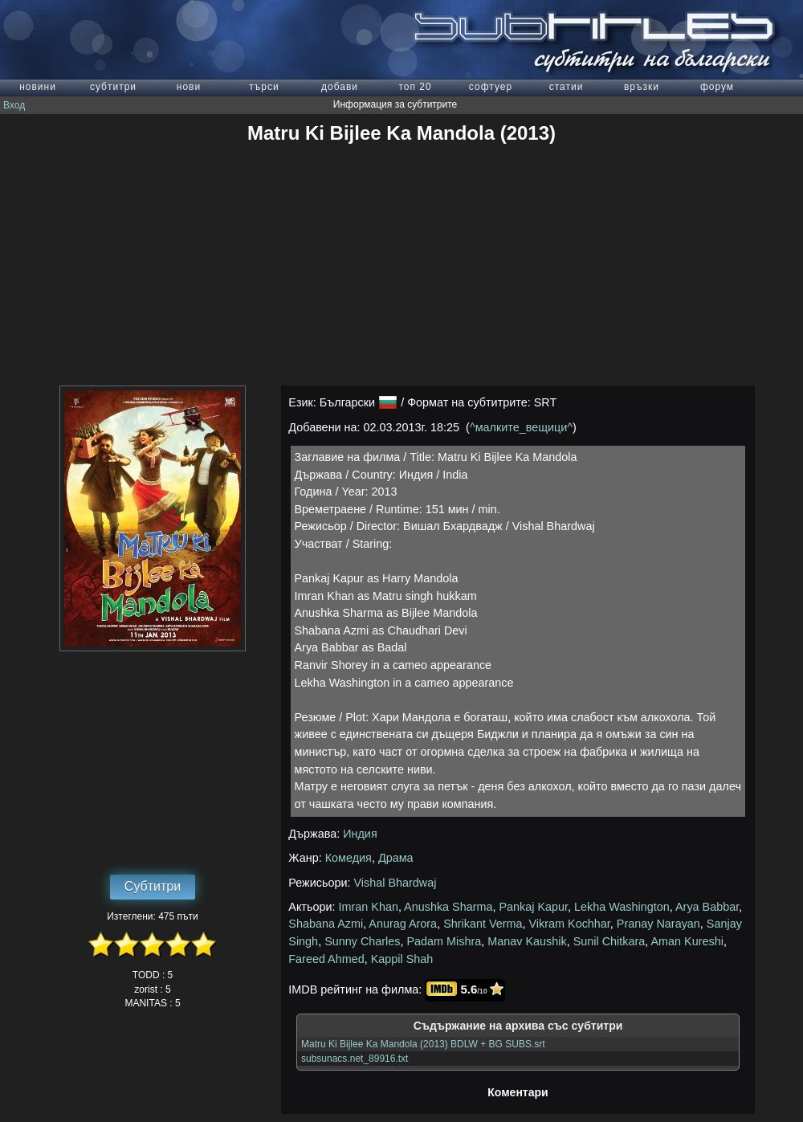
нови (189, 86)
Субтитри (152, 886)
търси (264, 86)
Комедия (348, 857)
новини (37, 86)
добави (339, 86)
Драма (396, 857)
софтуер (490, 86)
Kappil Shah (402, 959)
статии (566, 86)
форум (717, 86)
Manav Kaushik (526, 941)
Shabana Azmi (325, 923)
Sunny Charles (362, 941)
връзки (641, 86)
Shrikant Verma (482, 923)
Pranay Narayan (658, 923)
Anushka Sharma (448, 906)
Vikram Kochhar (569, 923)
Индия (360, 833)
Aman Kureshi (686, 941)
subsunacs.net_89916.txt (354, 1058)
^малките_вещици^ (521, 427)
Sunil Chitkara (609, 941)
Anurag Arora (403, 923)
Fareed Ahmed (326, 959)
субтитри (113, 86)
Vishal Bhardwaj (395, 882)
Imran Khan (368, 906)
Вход (14, 105)
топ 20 (414, 86)
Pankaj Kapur (534, 906)
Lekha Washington (622, 906)
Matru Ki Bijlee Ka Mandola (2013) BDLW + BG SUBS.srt (423, 1044)
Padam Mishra (444, 941)
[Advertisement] (402, 265)
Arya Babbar (707, 906)
